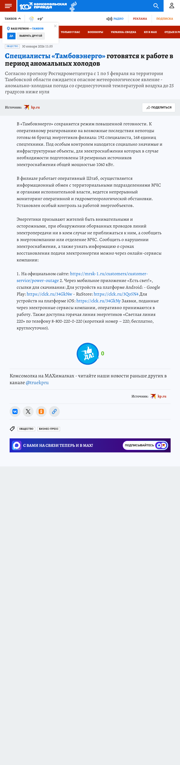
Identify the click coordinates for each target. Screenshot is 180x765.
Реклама (140, 19)
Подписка (164, 19)
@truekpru (37, 382)
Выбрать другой (30, 35)
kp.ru (35, 107)
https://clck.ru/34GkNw (49, 294)
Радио (118, 19)
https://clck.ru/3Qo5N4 (116, 294)
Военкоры (95, 32)
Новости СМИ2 (17, 477)
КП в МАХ (150, 32)
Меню (6, 6)
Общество (12, 46)
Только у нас (70, 32)
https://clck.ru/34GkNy (98, 301)
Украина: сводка (123, 32)
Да (11, 35)
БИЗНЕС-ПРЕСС (48, 428)
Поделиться (159, 107)
